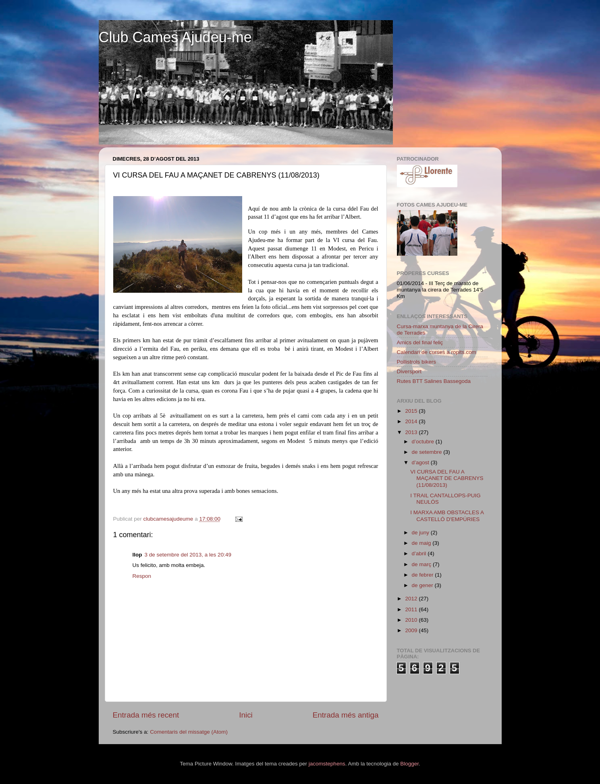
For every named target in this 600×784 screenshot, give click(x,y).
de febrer (423, 575)
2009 (412, 630)
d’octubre (424, 442)
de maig (422, 543)
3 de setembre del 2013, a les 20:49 (188, 555)
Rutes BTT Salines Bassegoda (434, 381)
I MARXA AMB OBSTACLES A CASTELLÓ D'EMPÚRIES (447, 515)
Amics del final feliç (420, 342)
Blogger (409, 764)
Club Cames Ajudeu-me (175, 37)
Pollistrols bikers (416, 362)
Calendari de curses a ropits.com (436, 352)
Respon (142, 576)
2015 (412, 411)
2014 (412, 421)
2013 (412, 432)
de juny (421, 533)
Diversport (409, 371)
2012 (412, 599)
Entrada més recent (146, 715)
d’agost (421, 462)
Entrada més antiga (346, 715)
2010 (412, 620)
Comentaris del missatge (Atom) (189, 732)
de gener (423, 585)
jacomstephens (327, 764)
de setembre (428, 452)
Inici (246, 715)
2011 (412, 609)
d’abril (420, 553)
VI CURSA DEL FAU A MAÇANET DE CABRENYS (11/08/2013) (446, 478)
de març (422, 564)
